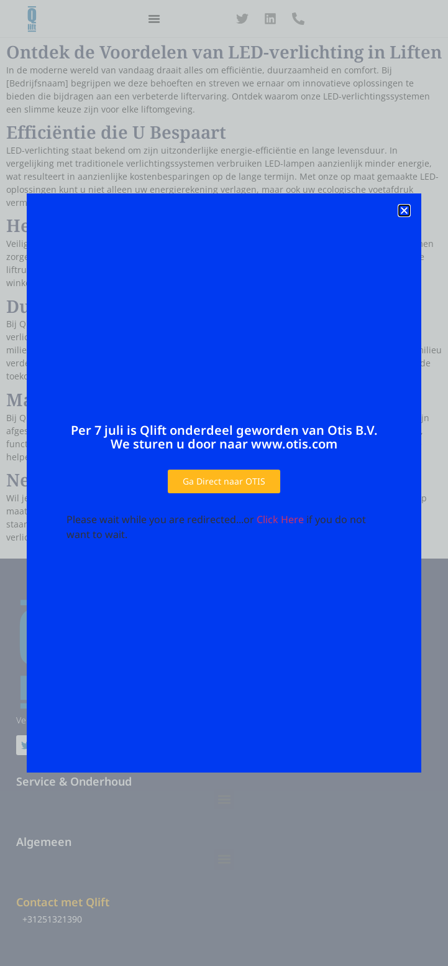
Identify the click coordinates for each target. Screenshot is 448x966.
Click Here (280, 519)
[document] (224, 483)
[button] (404, 210)
